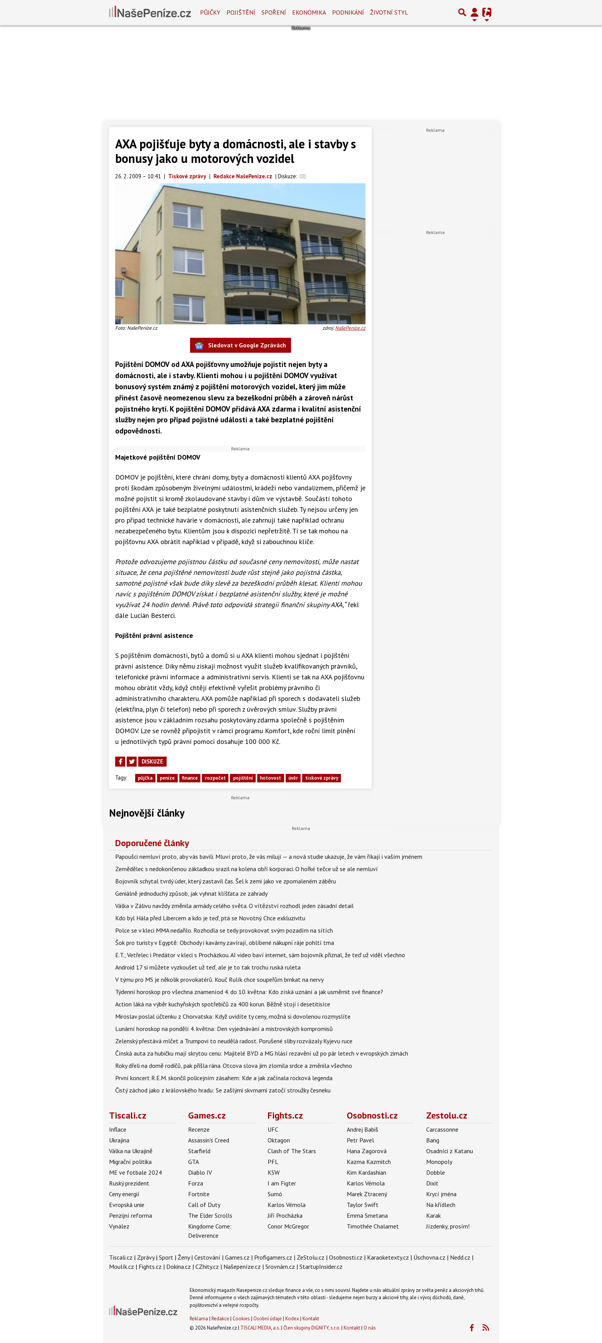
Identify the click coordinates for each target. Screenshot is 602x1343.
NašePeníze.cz (350, 328)
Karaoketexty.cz (388, 1257)
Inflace (117, 1129)
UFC (273, 1129)
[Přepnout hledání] (462, 12)
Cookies (241, 1318)
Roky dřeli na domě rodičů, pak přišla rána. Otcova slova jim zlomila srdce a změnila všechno (233, 1065)
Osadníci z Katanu (449, 1151)
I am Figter (282, 1183)
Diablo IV (200, 1172)
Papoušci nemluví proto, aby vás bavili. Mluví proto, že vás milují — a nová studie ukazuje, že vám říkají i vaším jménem (268, 856)
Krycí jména (441, 1194)
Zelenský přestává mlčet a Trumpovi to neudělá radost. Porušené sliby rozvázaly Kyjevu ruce (233, 1041)
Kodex (292, 1318)
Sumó (275, 1194)
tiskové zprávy (321, 778)
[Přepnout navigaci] (474, 12)
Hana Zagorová (367, 1151)
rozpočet (215, 778)
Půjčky (210, 12)
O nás (370, 1328)
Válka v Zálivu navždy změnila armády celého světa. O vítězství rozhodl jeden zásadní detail (234, 906)
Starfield (199, 1151)
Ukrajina (119, 1140)
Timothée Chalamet (373, 1226)
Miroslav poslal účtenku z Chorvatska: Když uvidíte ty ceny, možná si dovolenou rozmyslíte (233, 1016)
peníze (167, 778)
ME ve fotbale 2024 (135, 1172)
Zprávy (145, 1257)
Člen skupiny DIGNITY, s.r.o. (311, 1328)
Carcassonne (442, 1129)
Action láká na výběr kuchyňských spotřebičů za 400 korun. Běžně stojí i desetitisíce (222, 1004)
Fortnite (199, 1194)
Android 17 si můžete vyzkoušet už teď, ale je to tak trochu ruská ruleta (208, 967)
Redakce (220, 1318)
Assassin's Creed (208, 1140)
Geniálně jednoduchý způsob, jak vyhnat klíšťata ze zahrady (191, 893)
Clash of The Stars (292, 1151)
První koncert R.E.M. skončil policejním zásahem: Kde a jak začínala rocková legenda (223, 1078)
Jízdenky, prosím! (448, 1226)
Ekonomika (309, 12)
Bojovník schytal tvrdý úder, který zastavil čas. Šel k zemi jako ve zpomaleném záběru (225, 881)
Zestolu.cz (446, 1115)
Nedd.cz (460, 1257)
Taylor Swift (363, 1205)
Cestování (207, 1257)
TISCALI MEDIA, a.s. (260, 1328)
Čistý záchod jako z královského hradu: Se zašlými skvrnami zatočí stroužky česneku (223, 1090)
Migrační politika (130, 1161)
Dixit (432, 1183)
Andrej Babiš (362, 1129)
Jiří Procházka (285, 1215)
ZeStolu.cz (310, 1257)
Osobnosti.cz (372, 1115)
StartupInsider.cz (320, 1266)
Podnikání (348, 12)
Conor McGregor (288, 1226)
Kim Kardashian (366, 1172)
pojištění (243, 778)
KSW (274, 1172)
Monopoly (439, 1161)
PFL (273, 1161)
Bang (432, 1140)
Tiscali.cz (127, 1115)
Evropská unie (126, 1205)
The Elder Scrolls (210, 1215)
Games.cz (207, 1115)
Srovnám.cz (280, 1266)
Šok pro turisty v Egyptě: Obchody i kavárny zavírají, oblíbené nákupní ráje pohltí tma (224, 942)
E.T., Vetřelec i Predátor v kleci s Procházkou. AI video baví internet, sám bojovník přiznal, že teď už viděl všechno (260, 955)
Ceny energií (124, 1194)
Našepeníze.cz (242, 1266)
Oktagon (279, 1140)
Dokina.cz (178, 1266)
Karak (433, 1215)
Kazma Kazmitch (369, 1161)
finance (190, 778)
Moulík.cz (121, 1266)
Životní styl (389, 12)
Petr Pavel (360, 1140)
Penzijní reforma (130, 1215)
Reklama (199, 1318)
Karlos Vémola (287, 1205)
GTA (193, 1161)
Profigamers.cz (273, 1257)
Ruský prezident (129, 1183)
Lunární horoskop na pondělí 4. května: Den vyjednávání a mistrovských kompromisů (224, 1029)
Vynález (119, 1226)
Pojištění (241, 12)
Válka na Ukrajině (130, 1151)
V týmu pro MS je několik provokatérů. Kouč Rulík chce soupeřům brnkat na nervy (219, 979)
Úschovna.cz (429, 1257)
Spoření (273, 12)
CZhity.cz (207, 1266)
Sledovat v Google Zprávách (240, 345)
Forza (195, 1183)
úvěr (293, 778)
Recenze (199, 1129)
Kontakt (311, 1318)
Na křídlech (440, 1205)
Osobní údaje (267, 1318)
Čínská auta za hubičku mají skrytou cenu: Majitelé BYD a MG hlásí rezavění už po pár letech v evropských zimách (261, 1053)
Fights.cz (285, 1115)
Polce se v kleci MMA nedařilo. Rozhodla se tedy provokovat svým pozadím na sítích (224, 930)
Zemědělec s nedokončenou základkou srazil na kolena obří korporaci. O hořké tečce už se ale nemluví (246, 869)
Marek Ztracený (367, 1194)
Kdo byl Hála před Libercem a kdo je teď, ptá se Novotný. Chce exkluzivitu (210, 918)
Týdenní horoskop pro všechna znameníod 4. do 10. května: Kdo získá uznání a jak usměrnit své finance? (249, 992)
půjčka (145, 778)
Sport (166, 1257)
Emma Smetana (367, 1215)
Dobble (435, 1172)
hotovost (270, 778)
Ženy (184, 1257)
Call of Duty (204, 1205)
